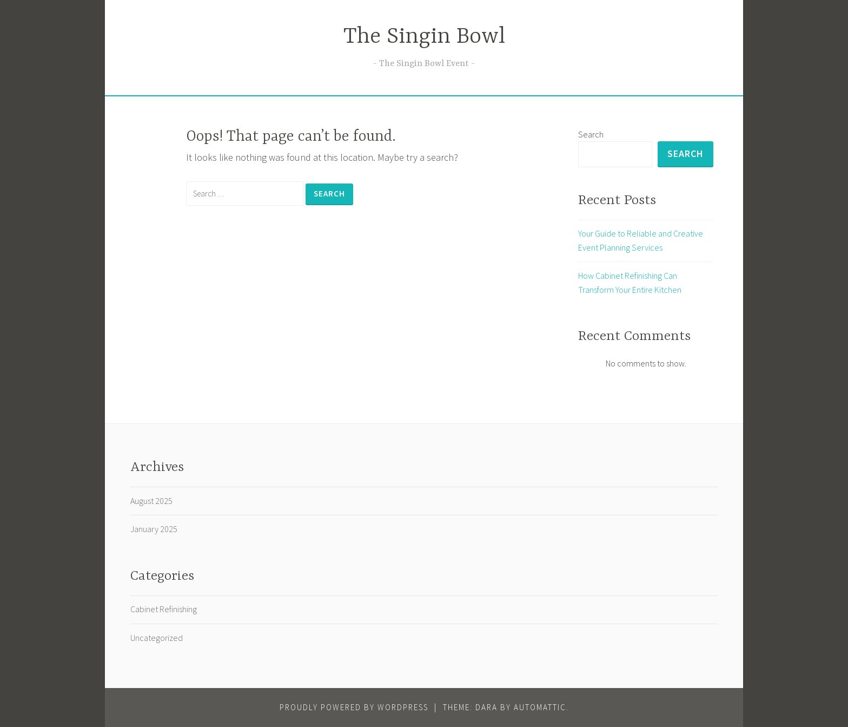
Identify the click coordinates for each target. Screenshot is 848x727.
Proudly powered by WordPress (354, 707)
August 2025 (151, 500)
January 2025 (153, 528)
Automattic (540, 707)
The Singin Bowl (424, 37)
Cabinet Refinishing (163, 609)
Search (591, 134)
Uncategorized (156, 637)
